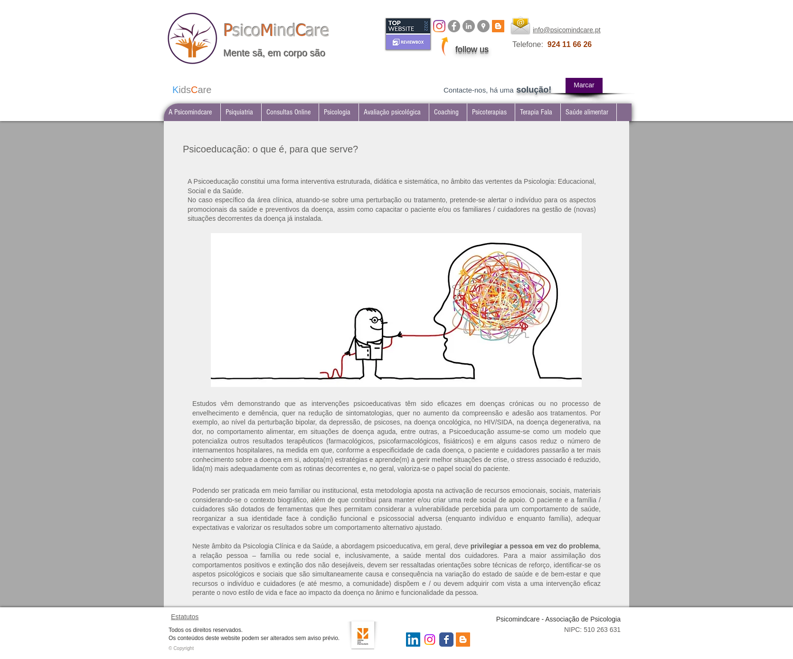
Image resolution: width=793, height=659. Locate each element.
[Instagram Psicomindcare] (430, 639)
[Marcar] (584, 85)
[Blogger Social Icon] (463, 639)
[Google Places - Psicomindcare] (483, 26)
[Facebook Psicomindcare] (454, 26)
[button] (240, 112)
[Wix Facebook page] (446, 639)
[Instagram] (439, 26)
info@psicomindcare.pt (567, 30)
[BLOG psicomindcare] (498, 26)
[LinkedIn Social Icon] (413, 639)
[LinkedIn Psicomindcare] (469, 26)
